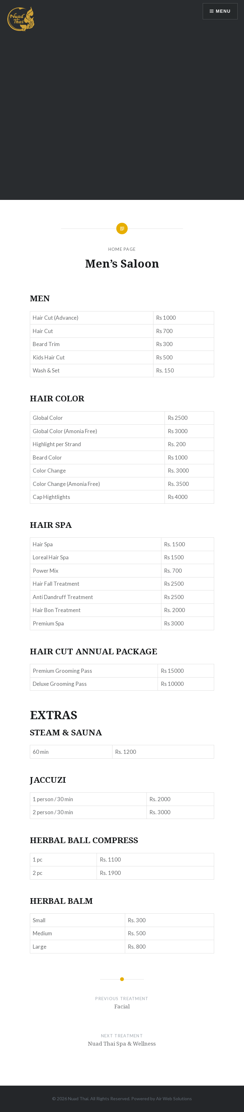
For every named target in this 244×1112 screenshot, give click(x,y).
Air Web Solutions (174, 1098)
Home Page (122, 249)
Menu (223, 11)
